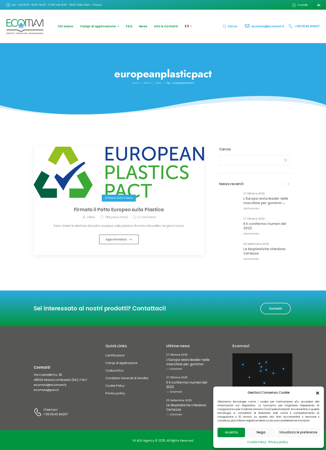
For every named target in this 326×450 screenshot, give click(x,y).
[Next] (288, 184)
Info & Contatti (166, 26)
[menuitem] (188, 26)
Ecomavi (253, 208)
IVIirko (91, 217)
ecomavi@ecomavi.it (268, 26)
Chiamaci (50, 410)
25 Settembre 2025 (256, 244)
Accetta (231, 432)
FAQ (129, 26)
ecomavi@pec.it (46, 390)
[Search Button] (285, 160)
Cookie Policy (256, 442)
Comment (147, 217)
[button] (317, 393)
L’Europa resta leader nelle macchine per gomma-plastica (265, 203)
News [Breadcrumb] (159, 83)
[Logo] (25, 26)
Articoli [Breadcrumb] (147, 83)
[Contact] (248, 26)
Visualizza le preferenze (298, 432)
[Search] (230, 26)
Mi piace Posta (116, 217)
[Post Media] (228, 201)
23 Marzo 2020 (114, 198)
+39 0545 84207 (55, 414)
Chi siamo (65, 26)
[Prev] (284, 184)
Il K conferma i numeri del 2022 (264, 226)
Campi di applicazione (98, 26)
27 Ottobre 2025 (254, 193)
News (143, 26)
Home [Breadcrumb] (135, 83)
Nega (261, 432)
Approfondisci (116, 239)
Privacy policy (278, 442)
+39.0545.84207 (307, 26)
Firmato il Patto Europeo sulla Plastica (119, 209)
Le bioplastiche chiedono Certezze (264, 251)
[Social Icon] (318, 4)
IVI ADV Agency (143, 440)
